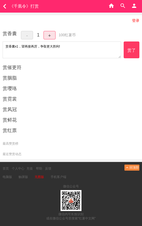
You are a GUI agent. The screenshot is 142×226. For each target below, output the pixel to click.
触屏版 (23, 177)
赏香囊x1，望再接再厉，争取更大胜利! (62, 49)
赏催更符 (12, 67)
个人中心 (18, 168)
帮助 (39, 168)
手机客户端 (58, 177)
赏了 (131, 50)
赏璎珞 (10, 88)
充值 (29, 168)
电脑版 (7, 177)
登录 (135, 20)
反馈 (48, 168)
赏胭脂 (10, 78)
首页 (6, 168)
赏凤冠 (10, 109)
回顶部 (132, 167)
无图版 (39, 177)
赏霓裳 (10, 99)
